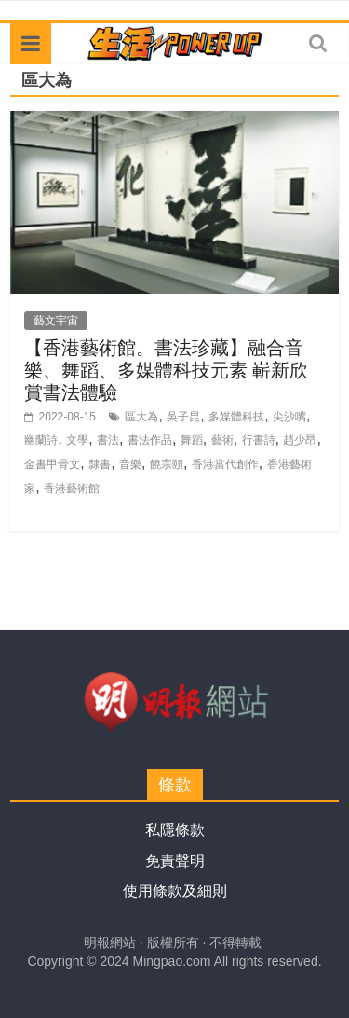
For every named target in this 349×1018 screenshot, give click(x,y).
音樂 (130, 464)
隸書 (99, 464)
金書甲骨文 (52, 464)
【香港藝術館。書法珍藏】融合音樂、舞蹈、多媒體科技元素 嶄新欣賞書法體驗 (166, 370)
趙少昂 (299, 440)
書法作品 (150, 440)
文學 (77, 440)
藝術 (222, 440)
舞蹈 (192, 440)
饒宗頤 (166, 464)
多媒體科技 (236, 416)
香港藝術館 (72, 488)
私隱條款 (175, 830)
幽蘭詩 (41, 440)
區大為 (141, 416)
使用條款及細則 (175, 891)
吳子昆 (183, 416)
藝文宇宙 (56, 320)
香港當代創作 (225, 464)
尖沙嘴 (289, 416)
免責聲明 (175, 861)
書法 (108, 440)
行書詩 (258, 440)
